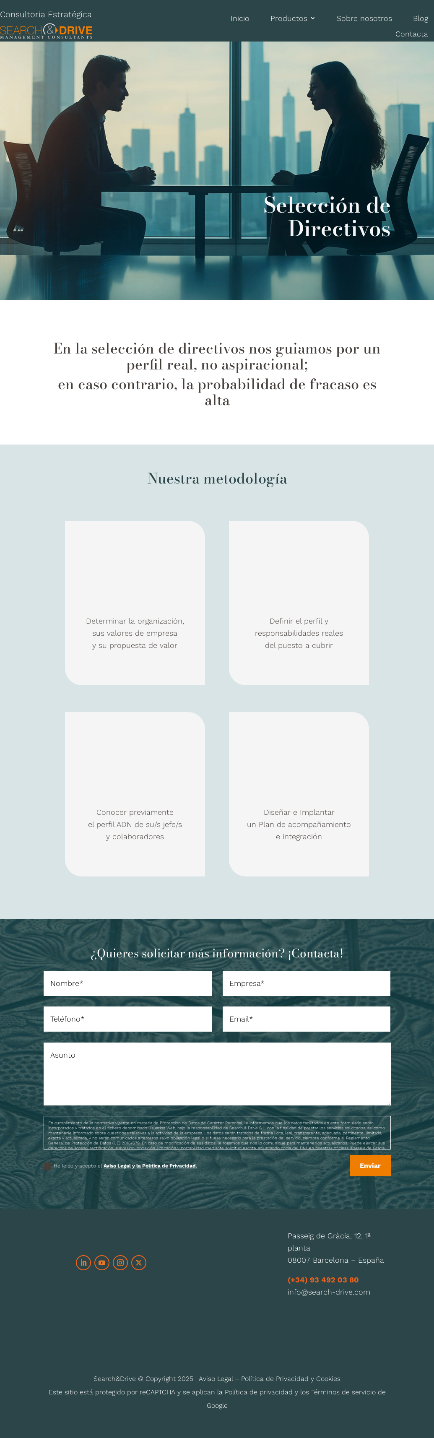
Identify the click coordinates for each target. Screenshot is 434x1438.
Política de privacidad (259, 1392)
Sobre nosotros (364, 18)
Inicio (240, 18)
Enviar (370, 1166)
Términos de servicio (343, 1392)
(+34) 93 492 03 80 (323, 1279)
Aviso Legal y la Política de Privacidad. (150, 1166)
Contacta (411, 33)
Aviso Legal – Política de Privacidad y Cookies (269, 1379)
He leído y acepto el (120, 1166)
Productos (288, 18)
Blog (420, 18)
